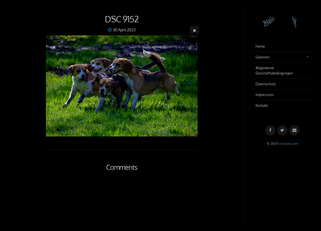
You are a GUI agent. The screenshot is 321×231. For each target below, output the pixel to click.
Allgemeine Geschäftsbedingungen (274, 70)
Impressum (264, 95)
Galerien (262, 57)
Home (260, 46)
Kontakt (262, 105)
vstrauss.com (288, 143)
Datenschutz (266, 84)
